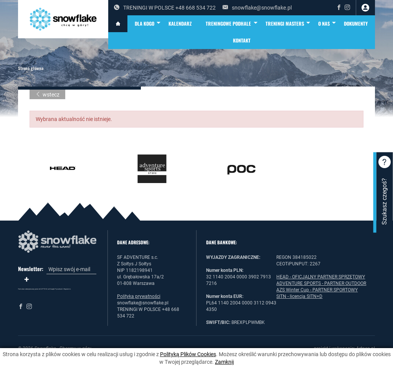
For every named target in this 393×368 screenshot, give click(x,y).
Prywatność (59, 289)
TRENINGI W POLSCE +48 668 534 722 (165, 8)
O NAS (327, 23)
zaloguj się (365, 7)
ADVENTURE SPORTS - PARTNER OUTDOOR (321, 283)
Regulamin (67, 289)
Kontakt (242, 40)
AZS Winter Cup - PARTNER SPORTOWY (317, 290)
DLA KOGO (148, 23)
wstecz (47, 95)
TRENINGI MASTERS (288, 23)
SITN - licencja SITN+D (299, 296)
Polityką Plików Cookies (188, 354)
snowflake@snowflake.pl (257, 8)
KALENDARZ (180, 23)
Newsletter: (30, 269)
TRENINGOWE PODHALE (232, 23)
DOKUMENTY (356, 23)
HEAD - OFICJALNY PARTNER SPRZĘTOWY (320, 277)
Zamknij (224, 362)
